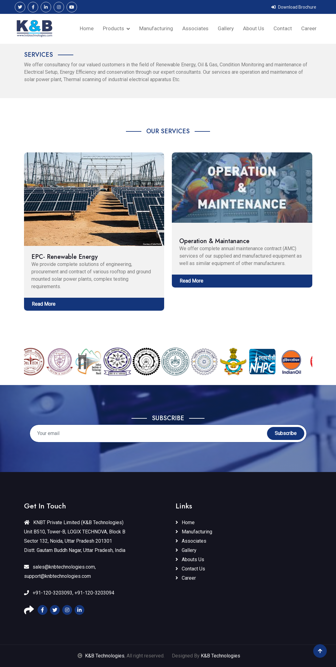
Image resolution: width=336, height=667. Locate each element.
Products (113, 28)
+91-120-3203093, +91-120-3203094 (69, 593)
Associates (195, 28)
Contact (282, 28)
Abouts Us (190, 559)
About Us (253, 28)
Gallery (226, 28)
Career (309, 28)
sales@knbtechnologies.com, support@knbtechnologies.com (60, 571)
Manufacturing (156, 28)
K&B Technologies (104, 656)
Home (87, 28)
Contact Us (190, 569)
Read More (43, 304)
